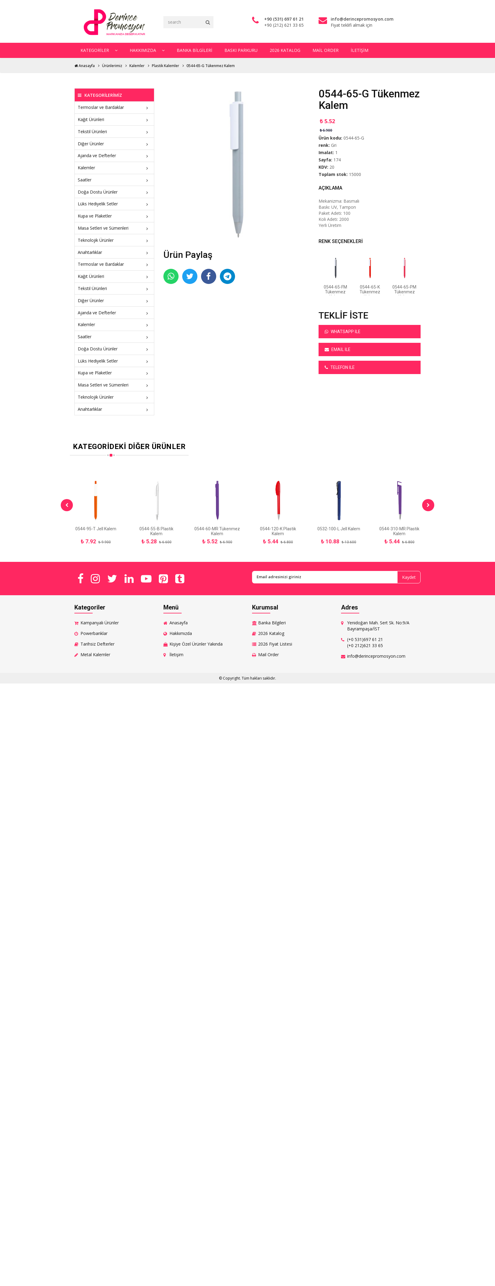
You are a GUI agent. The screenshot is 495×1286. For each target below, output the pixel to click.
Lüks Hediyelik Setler (114, 204)
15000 (355, 174)
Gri (333, 145)
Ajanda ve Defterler (114, 155)
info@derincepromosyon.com (376, 656)
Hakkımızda (147, 50)
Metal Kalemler (95, 654)
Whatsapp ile (342, 331)
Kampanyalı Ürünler (99, 623)
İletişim (359, 50)
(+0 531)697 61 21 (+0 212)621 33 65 (365, 642)
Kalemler (137, 65)
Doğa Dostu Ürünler (114, 192)
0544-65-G (353, 138)
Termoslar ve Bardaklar (114, 107)
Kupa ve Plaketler (114, 216)
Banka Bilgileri (194, 50)
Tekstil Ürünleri (114, 131)
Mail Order (325, 50)
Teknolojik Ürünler (114, 240)
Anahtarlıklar (114, 252)
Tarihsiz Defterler (97, 644)
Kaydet (409, 577)
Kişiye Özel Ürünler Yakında (196, 644)
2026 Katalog (285, 50)
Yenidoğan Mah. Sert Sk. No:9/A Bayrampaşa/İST (378, 626)
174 (337, 160)
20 (331, 167)
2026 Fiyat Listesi (275, 644)
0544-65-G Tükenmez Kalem (210, 65)
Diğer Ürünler (114, 144)
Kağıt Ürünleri (114, 119)
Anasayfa (84, 65)
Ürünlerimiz (112, 65)
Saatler (114, 180)
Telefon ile (340, 367)
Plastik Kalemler (165, 65)
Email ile (337, 349)
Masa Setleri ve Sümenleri (114, 228)
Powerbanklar (94, 633)
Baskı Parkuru (241, 50)
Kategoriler (99, 50)
